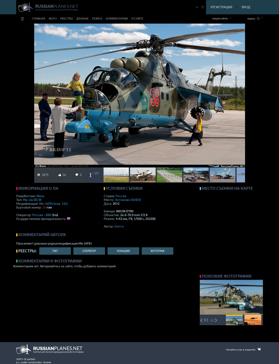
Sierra (119, 226)
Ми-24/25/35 (32, 200)
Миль (40, 196)
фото (53, 18)
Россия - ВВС (42, 215)
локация (123, 251)
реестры (66, 18)
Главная (38, 18)
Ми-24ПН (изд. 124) (53, 203)
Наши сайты (220, 18)
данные (82, 18)
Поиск (253, 18)
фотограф (157, 251)
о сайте (137, 18)
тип (49, 207)
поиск (97, 18)
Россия (121, 196)
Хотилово (128, 200)
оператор (89, 251)
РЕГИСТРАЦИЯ (221, 7)
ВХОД (246, 7)
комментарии (117, 18)
